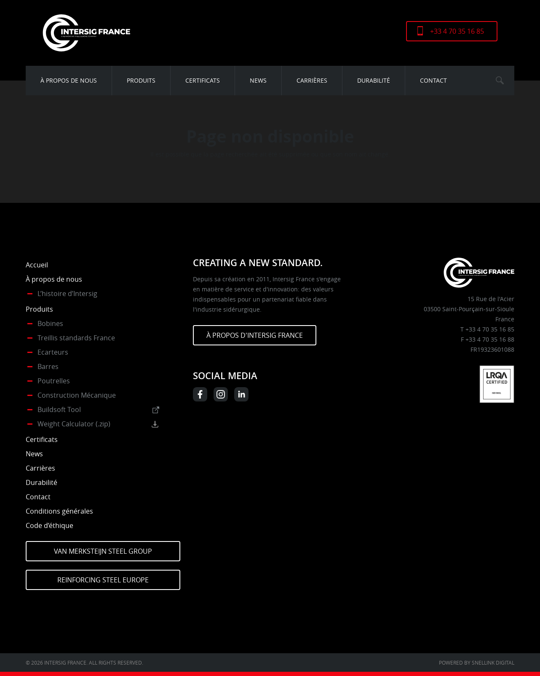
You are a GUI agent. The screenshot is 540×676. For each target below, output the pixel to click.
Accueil (37, 264)
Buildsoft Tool (59, 409)
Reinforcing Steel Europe (103, 579)
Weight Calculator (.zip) (73, 423)
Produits (141, 80)
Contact (433, 80)
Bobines (50, 323)
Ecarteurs (52, 352)
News (258, 80)
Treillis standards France (76, 337)
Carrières (312, 80)
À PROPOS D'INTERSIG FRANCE (254, 335)
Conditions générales (59, 511)
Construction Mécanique (76, 395)
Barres (48, 366)
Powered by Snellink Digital (476, 662)
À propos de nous (68, 80)
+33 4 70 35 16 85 (457, 31)
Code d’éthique (49, 525)
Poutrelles (53, 380)
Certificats (202, 80)
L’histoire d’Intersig (67, 293)
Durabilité (373, 80)
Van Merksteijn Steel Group (103, 551)
